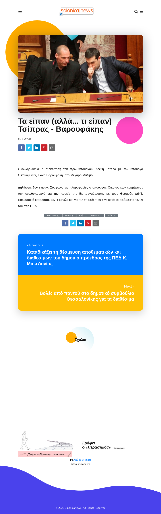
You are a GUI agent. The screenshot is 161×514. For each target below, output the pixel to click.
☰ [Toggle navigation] (20, 12)
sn (19, 139)
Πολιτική (69, 215)
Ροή (81, 215)
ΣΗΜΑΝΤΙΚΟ (95, 215)
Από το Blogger (80, 460)
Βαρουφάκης (53, 215)
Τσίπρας (111, 215)
